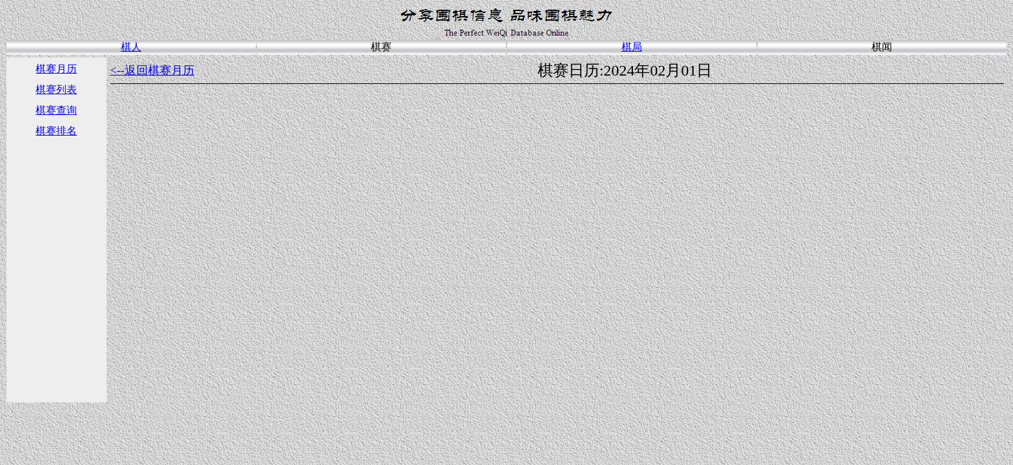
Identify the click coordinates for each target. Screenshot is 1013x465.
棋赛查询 (56, 110)
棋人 (131, 46)
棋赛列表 (56, 89)
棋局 (631, 46)
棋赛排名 (56, 130)
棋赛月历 (56, 68)
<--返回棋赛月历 (152, 70)
